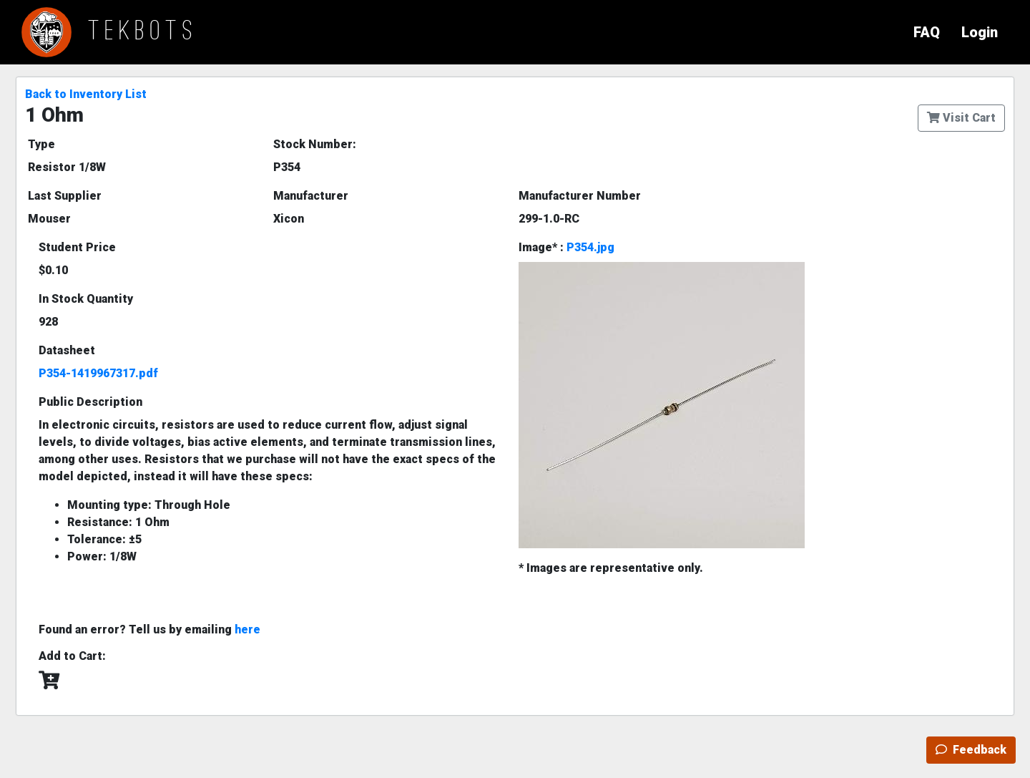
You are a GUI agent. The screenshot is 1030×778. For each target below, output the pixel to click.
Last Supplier (65, 196)
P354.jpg (590, 247)
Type (41, 144)
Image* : (566, 247)
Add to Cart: (72, 656)
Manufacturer (310, 196)
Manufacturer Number (580, 196)
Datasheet (67, 350)
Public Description (90, 402)
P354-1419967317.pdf (98, 373)
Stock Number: (314, 144)
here (247, 629)
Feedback (971, 750)
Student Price (77, 247)
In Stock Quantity (86, 299)
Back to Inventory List (86, 94)
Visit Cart (961, 118)
